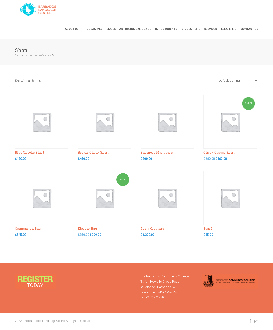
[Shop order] (238, 80)
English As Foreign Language (129, 28)
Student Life (190, 28)
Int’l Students (166, 28)
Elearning (229, 28)
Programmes (92, 28)
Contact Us (249, 28)
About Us (71, 28)
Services (210, 28)
